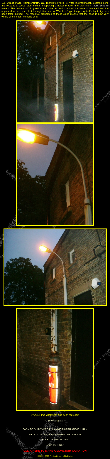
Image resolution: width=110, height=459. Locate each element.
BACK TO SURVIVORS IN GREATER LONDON (55, 434)
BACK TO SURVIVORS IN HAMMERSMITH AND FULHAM (55, 429)
